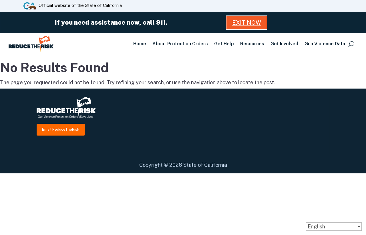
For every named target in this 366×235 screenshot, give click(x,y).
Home (139, 43)
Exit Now (246, 22)
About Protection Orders (180, 43)
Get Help (224, 43)
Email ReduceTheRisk (60, 129)
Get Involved (284, 43)
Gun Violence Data (325, 43)
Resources (252, 43)
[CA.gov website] (29, 5)
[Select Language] (334, 226)
